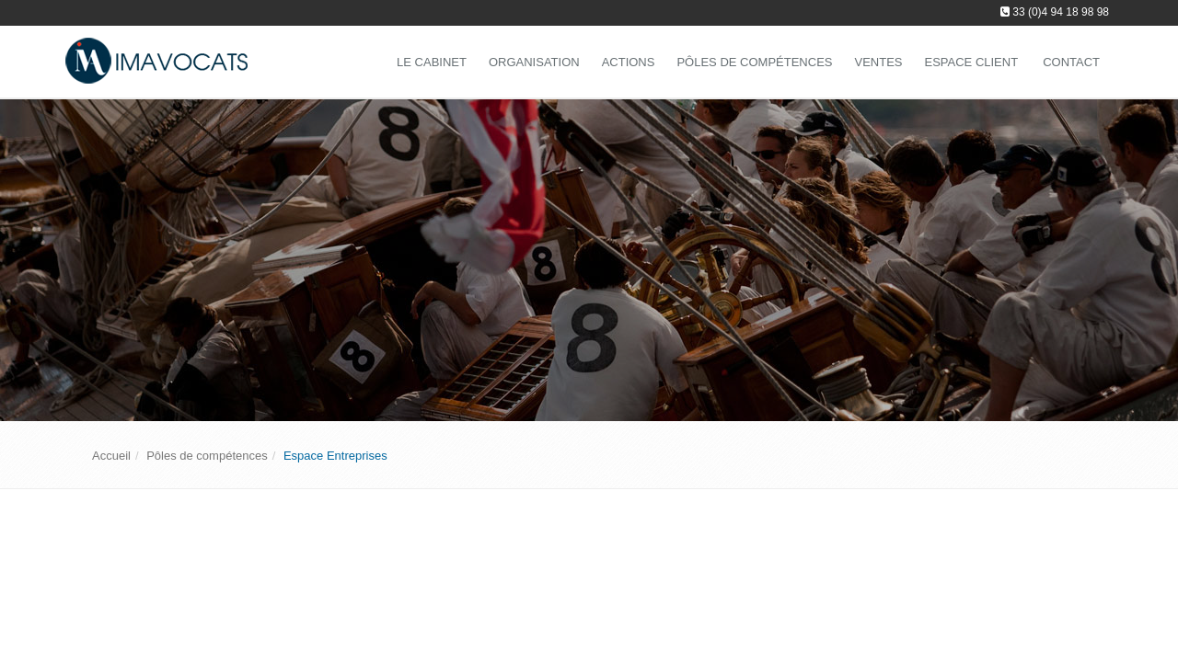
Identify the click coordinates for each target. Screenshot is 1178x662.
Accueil (111, 455)
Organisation (534, 62)
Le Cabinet (432, 62)
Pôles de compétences (754, 62)
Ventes (878, 62)
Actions (628, 62)
